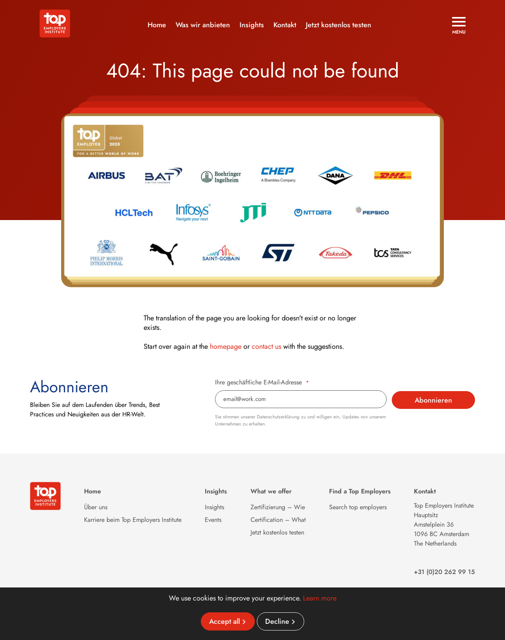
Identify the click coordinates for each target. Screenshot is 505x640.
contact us (266, 346)
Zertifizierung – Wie (278, 507)
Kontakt (284, 25)
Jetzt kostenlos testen (338, 25)
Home (157, 25)
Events (213, 519)
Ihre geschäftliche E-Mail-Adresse (262, 382)
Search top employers (358, 507)
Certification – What (278, 519)
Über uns (95, 507)
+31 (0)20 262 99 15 (444, 571)
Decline (277, 621)
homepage (225, 346)
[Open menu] (459, 25)
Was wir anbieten (203, 25)
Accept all (224, 621)
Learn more (320, 598)
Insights (251, 25)
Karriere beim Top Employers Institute (132, 519)
